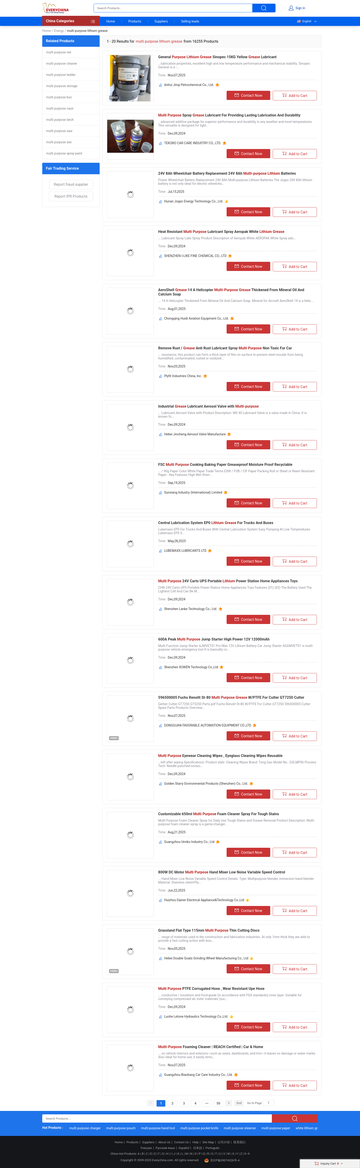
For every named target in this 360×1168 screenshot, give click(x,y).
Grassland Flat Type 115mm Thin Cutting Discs (208, 930)
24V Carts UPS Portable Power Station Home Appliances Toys (228, 581)
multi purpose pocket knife (201, 1128)
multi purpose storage (61, 86)
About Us (164, 1142)
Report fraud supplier (71, 184)
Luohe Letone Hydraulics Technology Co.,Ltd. (196, 1016)
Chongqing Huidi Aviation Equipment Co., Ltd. (196, 318)
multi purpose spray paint (64, 153)
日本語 (197, 1148)
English (304, 21)
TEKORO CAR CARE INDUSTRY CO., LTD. (192, 143)
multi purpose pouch (123, 1128)
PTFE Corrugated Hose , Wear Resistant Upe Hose (211, 988)
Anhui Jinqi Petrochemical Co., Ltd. (189, 85)
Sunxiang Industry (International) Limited (193, 492)
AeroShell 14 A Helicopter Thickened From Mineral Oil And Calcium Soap (231, 292)
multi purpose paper (278, 1128)
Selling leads (190, 21)
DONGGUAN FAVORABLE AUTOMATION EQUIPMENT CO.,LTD (207, 725)
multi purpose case (59, 108)
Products (134, 21)
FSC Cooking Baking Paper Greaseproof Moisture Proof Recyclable (225, 464)
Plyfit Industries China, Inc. (183, 376)
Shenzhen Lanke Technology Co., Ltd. (190, 609)
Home (110, 21)
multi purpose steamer (242, 1128)
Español (184, 1148)
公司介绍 (224, 1142)
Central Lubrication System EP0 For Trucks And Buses (215, 523)
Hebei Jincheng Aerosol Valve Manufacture (195, 434)
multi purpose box (59, 97)
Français (146, 1148)
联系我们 (239, 1142)
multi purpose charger (87, 1128)
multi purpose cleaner (61, 63)
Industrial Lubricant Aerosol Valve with (208, 406)
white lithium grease (312, 1128)
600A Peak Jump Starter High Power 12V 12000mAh (214, 639)
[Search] (268, 1103)
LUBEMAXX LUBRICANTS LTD (185, 550)
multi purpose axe (59, 142)
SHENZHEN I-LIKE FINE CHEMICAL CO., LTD (195, 256)
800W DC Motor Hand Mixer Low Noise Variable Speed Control (221, 872)
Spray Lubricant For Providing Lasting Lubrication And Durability (229, 115)
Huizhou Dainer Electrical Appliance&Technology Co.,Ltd (204, 900)
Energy (59, 31)
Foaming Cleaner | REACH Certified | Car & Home (210, 1047)
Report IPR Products (70, 196)
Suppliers (161, 21)
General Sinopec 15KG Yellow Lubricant (217, 57)
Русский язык (165, 1148)
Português (212, 1148)
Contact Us (181, 1142)
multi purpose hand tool (160, 1128)
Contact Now (248, 95)
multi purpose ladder (61, 75)
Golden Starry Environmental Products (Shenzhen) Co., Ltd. (206, 783)
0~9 (247, 1153)
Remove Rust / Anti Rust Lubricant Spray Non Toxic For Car (225, 348)
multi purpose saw (59, 131)
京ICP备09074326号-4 (222, 1160)
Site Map (208, 1142)
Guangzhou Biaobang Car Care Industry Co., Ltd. (198, 1075)
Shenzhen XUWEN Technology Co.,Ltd (191, 667)
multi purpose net (58, 52)
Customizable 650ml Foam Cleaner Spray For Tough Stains (218, 814)
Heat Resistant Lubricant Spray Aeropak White (221, 231)
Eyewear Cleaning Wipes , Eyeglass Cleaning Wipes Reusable (220, 756)
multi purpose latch (60, 119)
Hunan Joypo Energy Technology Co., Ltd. (193, 201)
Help (195, 1142)
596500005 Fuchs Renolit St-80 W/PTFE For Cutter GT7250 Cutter (231, 697)
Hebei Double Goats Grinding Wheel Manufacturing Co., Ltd (206, 958)
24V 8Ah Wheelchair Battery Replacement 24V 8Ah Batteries (227, 173)
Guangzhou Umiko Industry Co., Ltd (189, 842)
